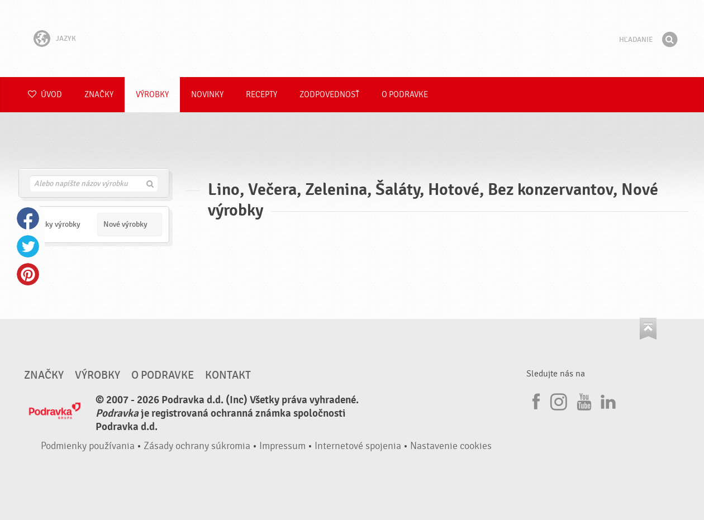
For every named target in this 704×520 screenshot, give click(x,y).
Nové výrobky (125, 224)
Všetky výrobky (55, 224)
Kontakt (228, 375)
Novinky (207, 94)
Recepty (261, 94)
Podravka (352, 38)
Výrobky (152, 94)
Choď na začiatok (648, 329)
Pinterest (28, 274)
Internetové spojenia (358, 446)
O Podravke (405, 94)
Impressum (282, 446)
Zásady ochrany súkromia (197, 446)
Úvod (45, 94)
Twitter (28, 246)
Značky (98, 94)
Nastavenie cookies (451, 446)
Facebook (28, 218)
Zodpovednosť (329, 94)
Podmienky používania (88, 446)
